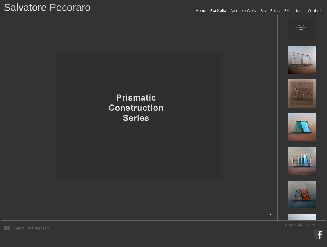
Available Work (243, 10)
